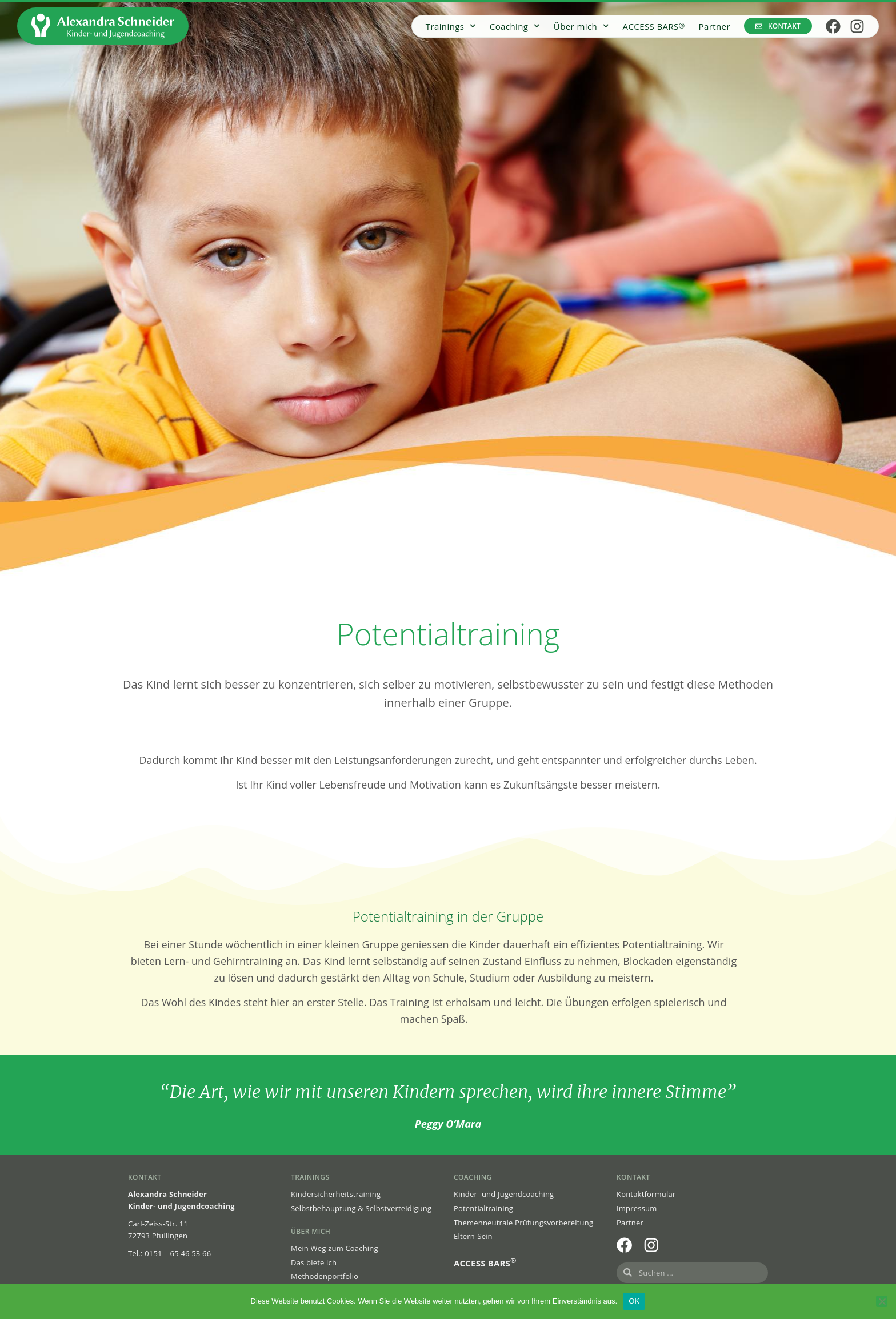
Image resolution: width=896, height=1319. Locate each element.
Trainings (451, 26)
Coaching (515, 26)
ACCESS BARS (654, 26)
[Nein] (881, 1301)
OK (634, 1301)
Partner (714, 26)
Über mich (581, 26)
